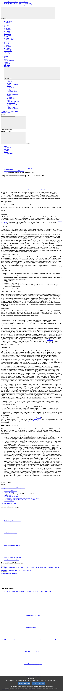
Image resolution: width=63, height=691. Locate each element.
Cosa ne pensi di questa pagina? (9, 503)
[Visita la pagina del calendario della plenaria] (57, 567)
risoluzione (50, 340)
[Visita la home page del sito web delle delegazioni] (2, 573)
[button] (24, 585)
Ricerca (3, 114)
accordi (39, 418)
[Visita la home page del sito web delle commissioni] (4, 570)
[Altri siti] (32, 73)
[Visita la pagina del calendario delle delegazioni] (7, 573)
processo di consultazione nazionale (37, 420)
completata (36, 419)
